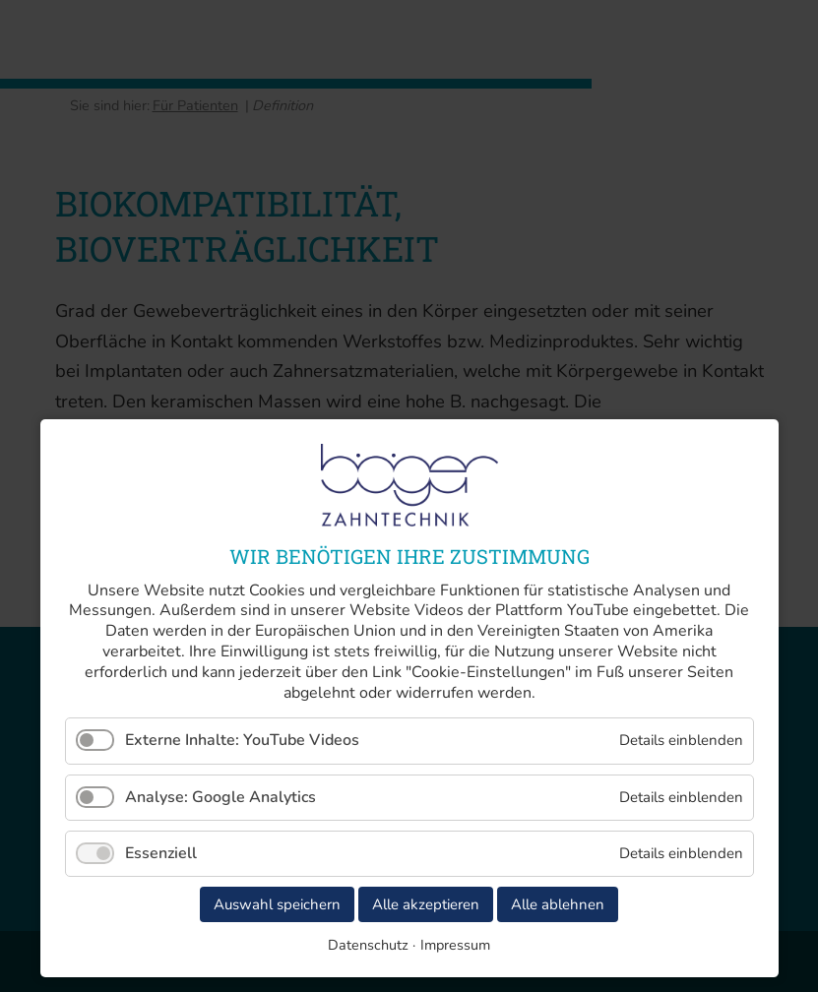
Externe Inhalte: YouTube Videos (242, 740)
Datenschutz (368, 945)
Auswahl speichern (277, 904)
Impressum (455, 945)
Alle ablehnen (557, 904)
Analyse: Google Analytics (220, 797)
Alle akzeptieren (425, 904)
